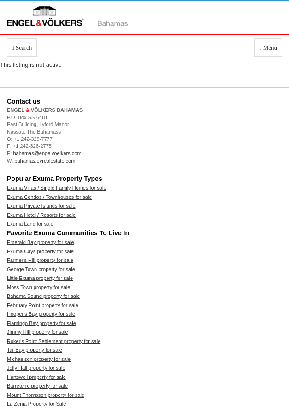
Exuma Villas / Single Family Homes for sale (56, 188)
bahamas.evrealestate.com (44, 160)
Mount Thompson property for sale (45, 395)
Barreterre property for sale (37, 386)
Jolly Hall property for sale (36, 368)
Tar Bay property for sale (34, 350)
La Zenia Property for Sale (36, 403)
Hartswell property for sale (36, 377)
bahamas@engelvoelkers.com (47, 153)
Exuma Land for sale (30, 223)
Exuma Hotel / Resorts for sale (41, 215)
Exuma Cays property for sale (40, 251)
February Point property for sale (42, 305)
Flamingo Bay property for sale (41, 323)
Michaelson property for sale (39, 359)
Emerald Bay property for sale (40, 242)
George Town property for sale (41, 269)
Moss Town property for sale (38, 287)
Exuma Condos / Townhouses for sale (49, 197)
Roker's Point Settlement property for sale (53, 341)
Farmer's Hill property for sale (40, 260)
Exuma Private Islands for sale (41, 206)
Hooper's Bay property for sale (41, 314)
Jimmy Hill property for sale (37, 332)
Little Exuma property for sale (40, 278)
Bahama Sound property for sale (43, 296)
